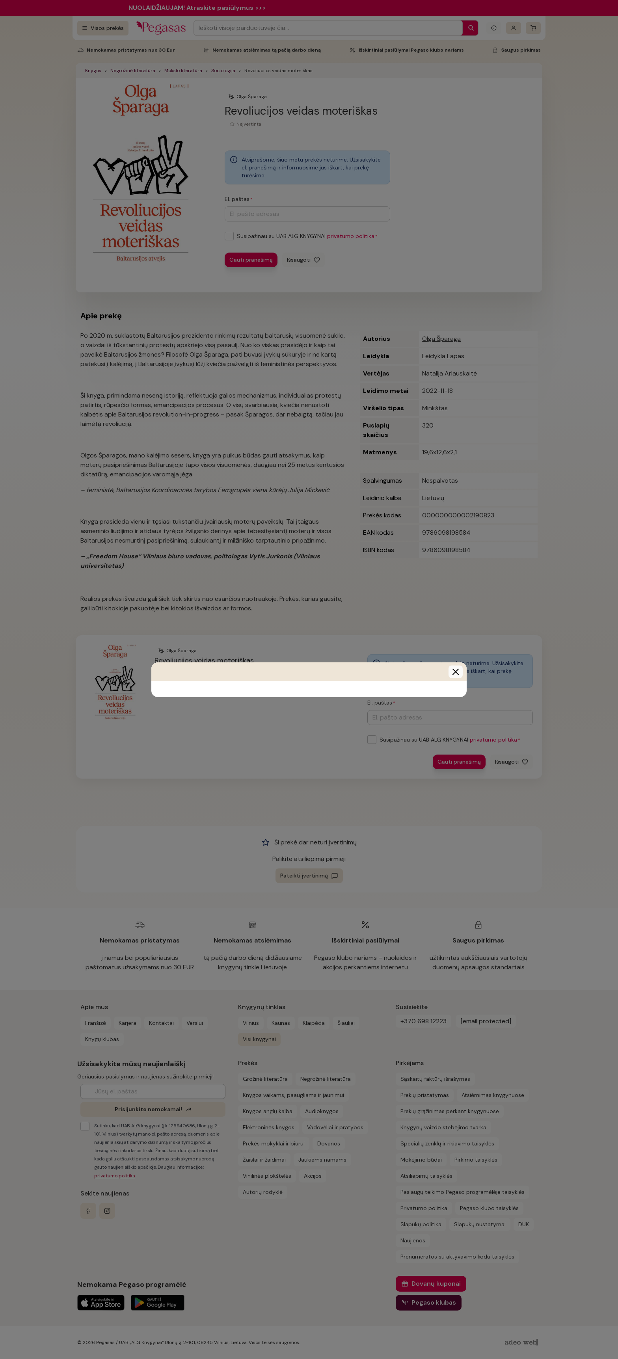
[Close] (456, 672)
